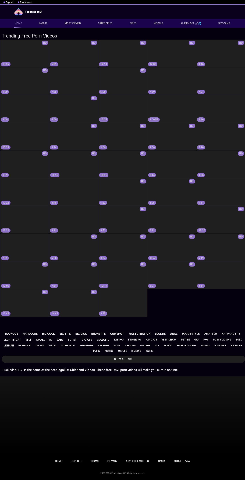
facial (52, 345)
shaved (168, 345)
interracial (68, 345)
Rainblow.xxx (26, 2)
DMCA (161, 461)
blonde (160, 333)
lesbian (9, 345)
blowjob (11, 333)
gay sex (39, 345)
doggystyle (191, 333)
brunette (98, 333)
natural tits (231, 333)
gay (196, 339)
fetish (72, 339)
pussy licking (222, 339)
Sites (133, 23)
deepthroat (12, 339)
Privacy (112, 461)
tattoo (119, 339)
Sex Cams (224, 23)
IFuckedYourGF (118, 473)
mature (122, 351)
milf (29, 339)
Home (58, 461)
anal (173, 333)
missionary (169, 339)
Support (76, 461)
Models (158, 23)
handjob (151, 339)
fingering (134, 339)
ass (157, 345)
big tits (65, 333)
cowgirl (103, 339)
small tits (44, 339)
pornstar (220, 345)
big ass (87, 339)
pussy (96, 351)
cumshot (117, 333)
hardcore (30, 333)
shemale (130, 345)
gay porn (103, 345)
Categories (105, 23)
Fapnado (10, 2)
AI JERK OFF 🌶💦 (190, 23)
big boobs (236, 345)
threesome (86, 345)
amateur (210, 333)
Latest (43, 23)
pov (205, 339)
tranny (205, 345)
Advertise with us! (138, 461)
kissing (109, 351)
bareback (24, 345)
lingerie (145, 345)
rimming (136, 351)
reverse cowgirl (186, 345)
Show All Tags (123, 359)
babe (59, 339)
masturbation (139, 333)
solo (239, 339)
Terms (95, 461)
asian (116, 345)
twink (149, 351)
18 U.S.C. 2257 (182, 461)
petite (185, 339)
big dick (81, 333)
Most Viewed (73, 23)
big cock (48, 333)
